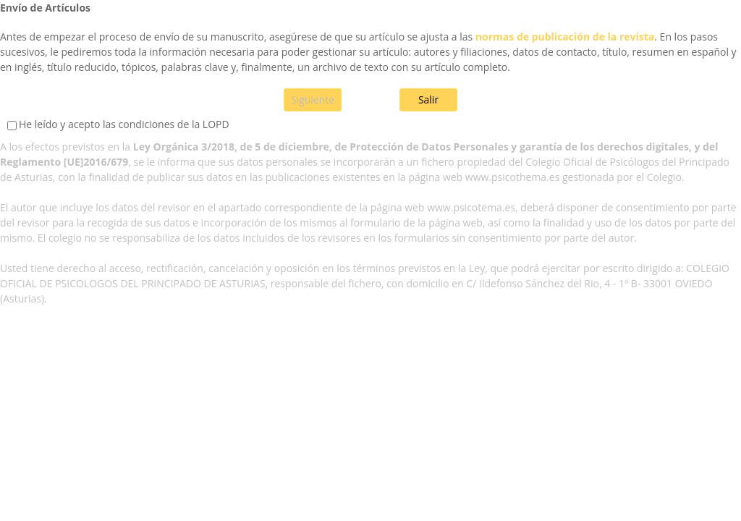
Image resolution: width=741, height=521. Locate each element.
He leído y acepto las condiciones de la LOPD (124, 124)
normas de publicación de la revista (564, 36)
